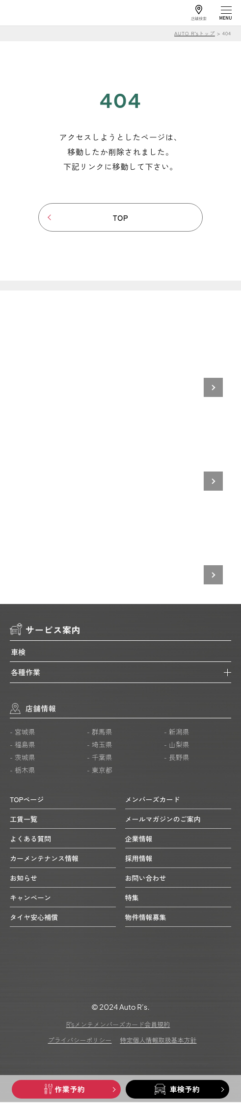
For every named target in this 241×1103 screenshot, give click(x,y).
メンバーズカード (152, 800)
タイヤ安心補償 (34, 917)
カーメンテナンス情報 (44, 859)
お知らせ (23, 878)
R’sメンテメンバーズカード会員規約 (118, 1025)
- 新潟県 (176, 732)
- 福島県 (22, 745)
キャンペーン (30, 898)
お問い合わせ (145, 878)
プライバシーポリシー (79, 1041)
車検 (18, 652)
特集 (132, 898)
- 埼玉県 (99, 745)
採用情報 (139, 859)
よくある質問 (30, 839)
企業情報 (139, 839)
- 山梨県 (176, 745)
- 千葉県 (99, 758)
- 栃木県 (22, 771)
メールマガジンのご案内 (163, 819)
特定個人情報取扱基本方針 (158, 1041)
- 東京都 (99, 771)
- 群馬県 (99, 732)
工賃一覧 (23, 819)
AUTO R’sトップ (194, 33)
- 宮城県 (22, 732)
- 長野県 (176, 758)
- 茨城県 (22, 758)
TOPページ (27, 800)
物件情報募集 (145, 917)
